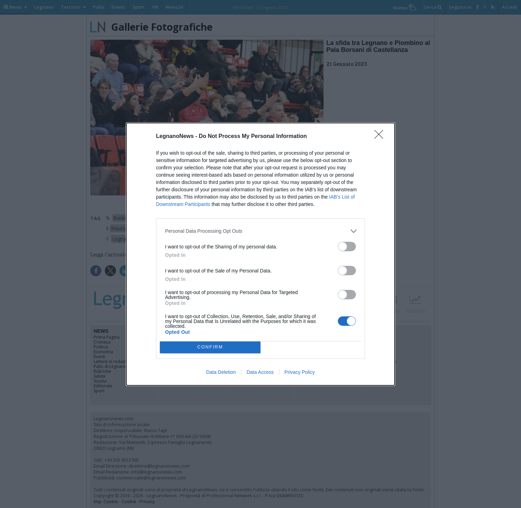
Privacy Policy (300, 372)
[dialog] (260, 254)
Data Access (260, 372)
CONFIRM (210, 347)
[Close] (381, 136)
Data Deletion (221, 372)
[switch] (347, 246)
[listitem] (260, 231)
